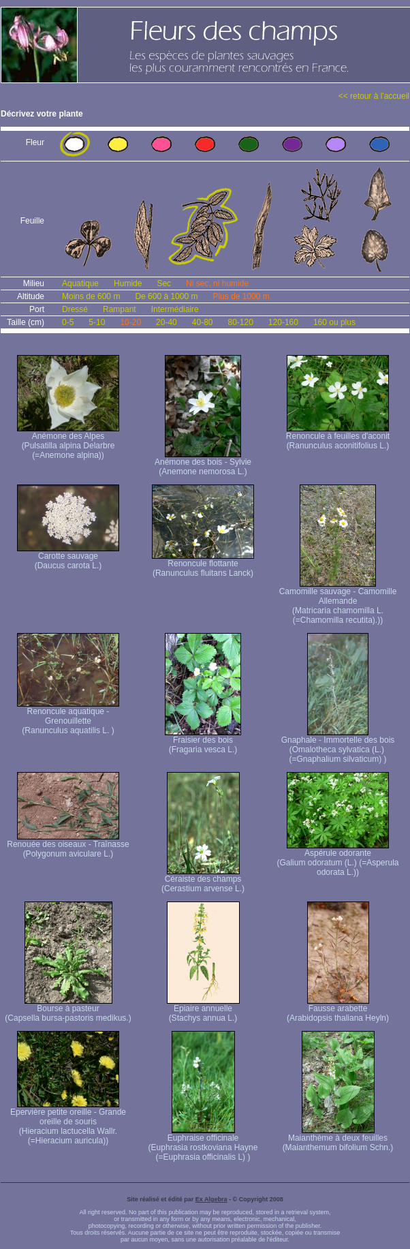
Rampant (119, 309)
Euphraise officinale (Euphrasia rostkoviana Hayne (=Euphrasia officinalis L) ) (203, 1144)
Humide (128, 283)
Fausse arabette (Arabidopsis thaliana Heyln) (338, 1009)
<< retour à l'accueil (373, 96)
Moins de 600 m (91, 296)
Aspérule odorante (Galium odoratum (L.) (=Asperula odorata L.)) (337, 859)
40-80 (202, 322)
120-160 (283, 322)
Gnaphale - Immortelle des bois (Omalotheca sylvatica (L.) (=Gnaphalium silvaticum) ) (338, 746)
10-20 (130, 322)
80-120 (240, 322)
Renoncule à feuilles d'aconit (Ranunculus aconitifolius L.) (338, 437)
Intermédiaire (175, 309)
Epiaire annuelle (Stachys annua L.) (203, 1009)
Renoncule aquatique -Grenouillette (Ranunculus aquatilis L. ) (68, 717)
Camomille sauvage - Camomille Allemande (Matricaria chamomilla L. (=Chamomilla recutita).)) (338, 602)
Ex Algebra (211, 1199)
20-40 (166, 322)
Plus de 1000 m (240, 296)
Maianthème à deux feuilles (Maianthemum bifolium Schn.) (338, 1139)
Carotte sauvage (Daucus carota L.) (68, 557)
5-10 (97, 322)
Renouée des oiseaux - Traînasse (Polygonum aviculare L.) (68, 845)
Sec (164, 283)
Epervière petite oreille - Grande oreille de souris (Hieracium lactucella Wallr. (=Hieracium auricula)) (68, 1122)
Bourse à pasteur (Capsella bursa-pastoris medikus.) (68, 1009)
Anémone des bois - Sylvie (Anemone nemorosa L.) (203, 463)
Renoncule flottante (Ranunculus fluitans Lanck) (203, 564)
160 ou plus (334, 322)
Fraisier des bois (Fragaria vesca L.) (203, 741)
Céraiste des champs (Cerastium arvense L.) (203, 880)
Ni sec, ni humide (217, 283)
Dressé (75, 309)
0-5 (68, 322)
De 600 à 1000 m (166, 296)
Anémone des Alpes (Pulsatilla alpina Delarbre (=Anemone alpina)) (68, 442)
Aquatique (80, 283)
